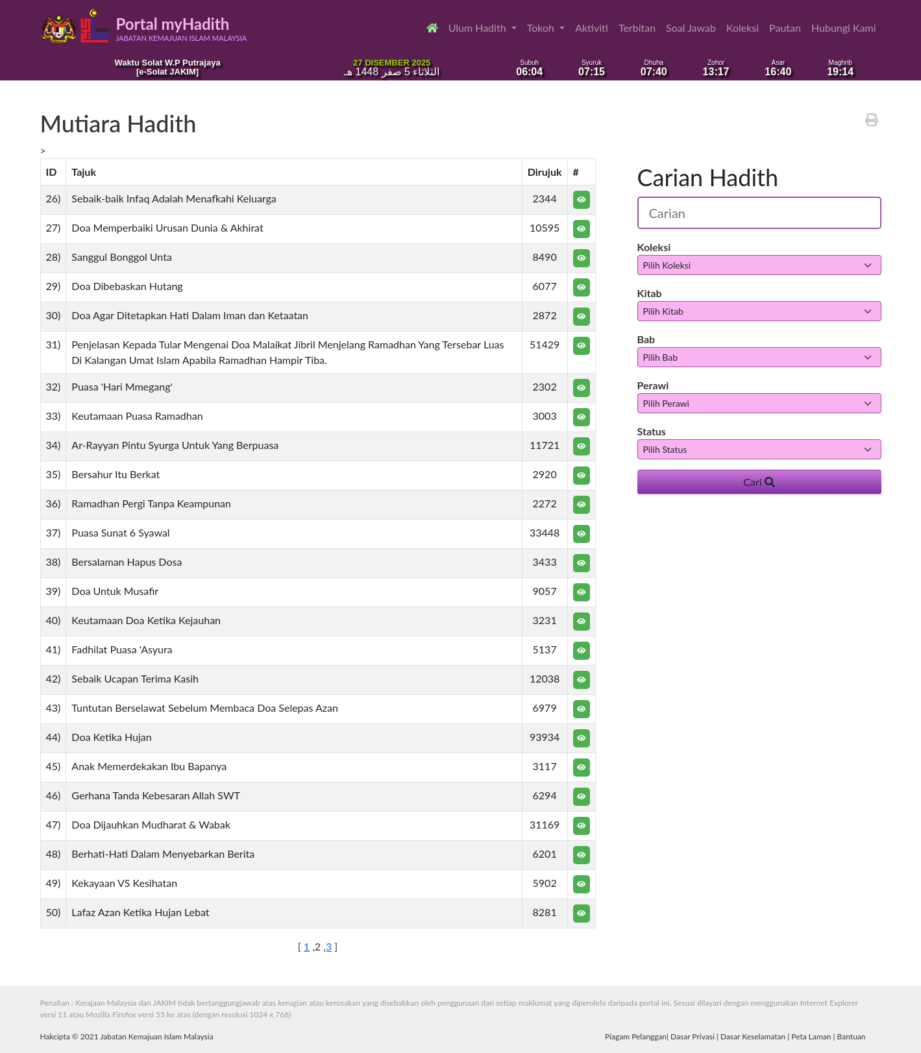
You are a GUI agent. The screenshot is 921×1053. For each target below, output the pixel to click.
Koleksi (742, 27)
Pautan (785, 27)
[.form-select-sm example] (759, 265)
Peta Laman (811, 1036)
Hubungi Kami (843, 27)
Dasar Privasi (692, 1036)
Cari (758, 482)
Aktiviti (591, 27)
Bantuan (851, 1036)
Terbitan (637, 27)
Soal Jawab (691, 27)
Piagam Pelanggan (636, 1036)
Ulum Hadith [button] (478, 27)
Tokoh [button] (542, 27)
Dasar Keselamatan (752, 1036)
